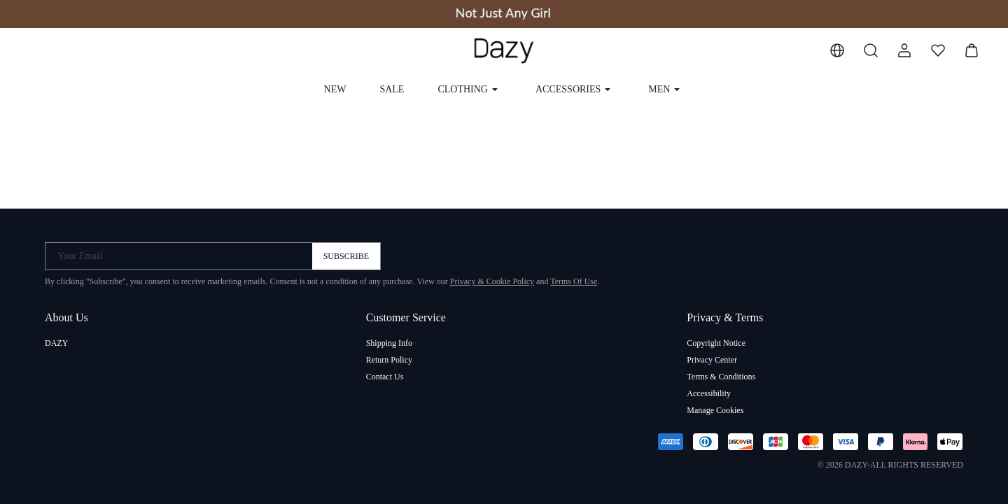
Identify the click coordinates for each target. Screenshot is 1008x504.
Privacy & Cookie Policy (492, 281)
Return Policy (389, 360)
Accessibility (709, 393)
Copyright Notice (716, 343)
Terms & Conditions (721, 377)
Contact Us (385, 377)
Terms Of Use (573, 281)
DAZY (56, 343)
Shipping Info (389, 343)
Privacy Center (712, 360)
